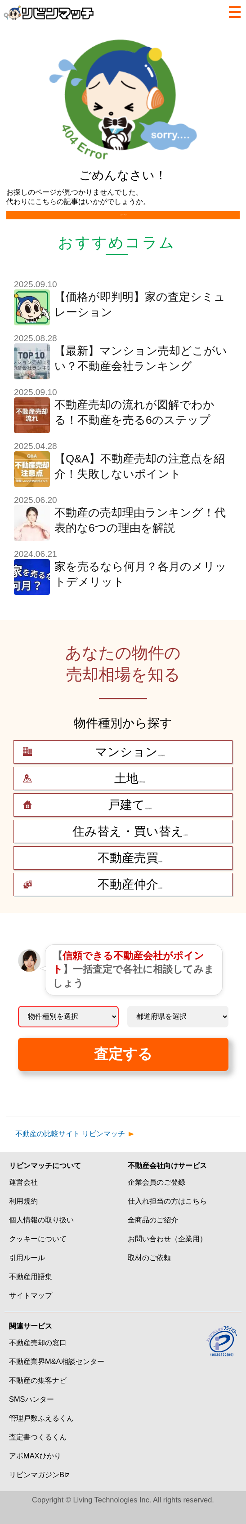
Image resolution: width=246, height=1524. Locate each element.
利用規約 (23, 1216)
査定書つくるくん (38, 1452)
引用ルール (27, 1273)
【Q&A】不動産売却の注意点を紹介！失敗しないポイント (139, 481)
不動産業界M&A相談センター (56, 1377)
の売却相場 (129, 767)
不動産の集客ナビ (38, 1395)
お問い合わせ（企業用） (167, 1254)
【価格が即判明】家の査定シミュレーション (139, 319)
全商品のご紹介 (153, 1235)
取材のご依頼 (149, 1273)
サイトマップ (30, 1310)
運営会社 (23, 1197)
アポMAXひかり (35, 1471)
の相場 (130, 847)
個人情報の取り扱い (41, 1235)
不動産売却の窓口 (38, 1358)
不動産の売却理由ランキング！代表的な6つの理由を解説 (140, 535)
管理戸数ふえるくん (41, 1433)
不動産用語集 (30, 1292)
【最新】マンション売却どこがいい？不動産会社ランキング (140, 373)
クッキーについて (38, 1254)
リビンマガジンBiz (39, 1490)
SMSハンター (31, 1414)
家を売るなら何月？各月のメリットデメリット (140, 589)
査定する (123, 1069)
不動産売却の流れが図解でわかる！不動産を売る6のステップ (134, 427)
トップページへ (123, 222)
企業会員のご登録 (156, 1197)
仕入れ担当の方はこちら (167, 1216)
